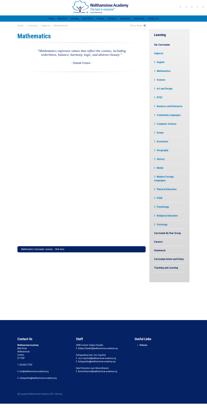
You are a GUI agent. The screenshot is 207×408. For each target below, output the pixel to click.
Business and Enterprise (169, 106)
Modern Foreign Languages (164, 178)
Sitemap (58, 394)
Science (161, 79)
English (160, 62)
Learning (74, 18)
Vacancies (125, 18)
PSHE (159, 198)
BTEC (160, 97)
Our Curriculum (162, 44)
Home (51, 18)
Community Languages (169, 115)
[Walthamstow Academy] (100, 6)
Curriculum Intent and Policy (169, 259)
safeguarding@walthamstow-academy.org (38, 378)
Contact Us (153, 18)
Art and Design (164, 88)
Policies (143, 345)
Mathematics (164, 71)
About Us (62, 18)
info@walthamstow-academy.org (34, 371)
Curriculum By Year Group (167, 233)
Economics (162, 141)
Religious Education (167, 215)
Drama (160, 132)
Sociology (162, 224)
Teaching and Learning (166, 267)
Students (112, 18)
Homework (160, 250)
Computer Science (166, 123)
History (161, 159)
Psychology (163, 206)
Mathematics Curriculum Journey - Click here (42, 249)
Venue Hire (139, 18)
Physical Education (166, 189)
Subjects (158, 53)
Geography (162, 150)
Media (160, 167)
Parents (100, 18)
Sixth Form (87, 18)
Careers (158, 241)
